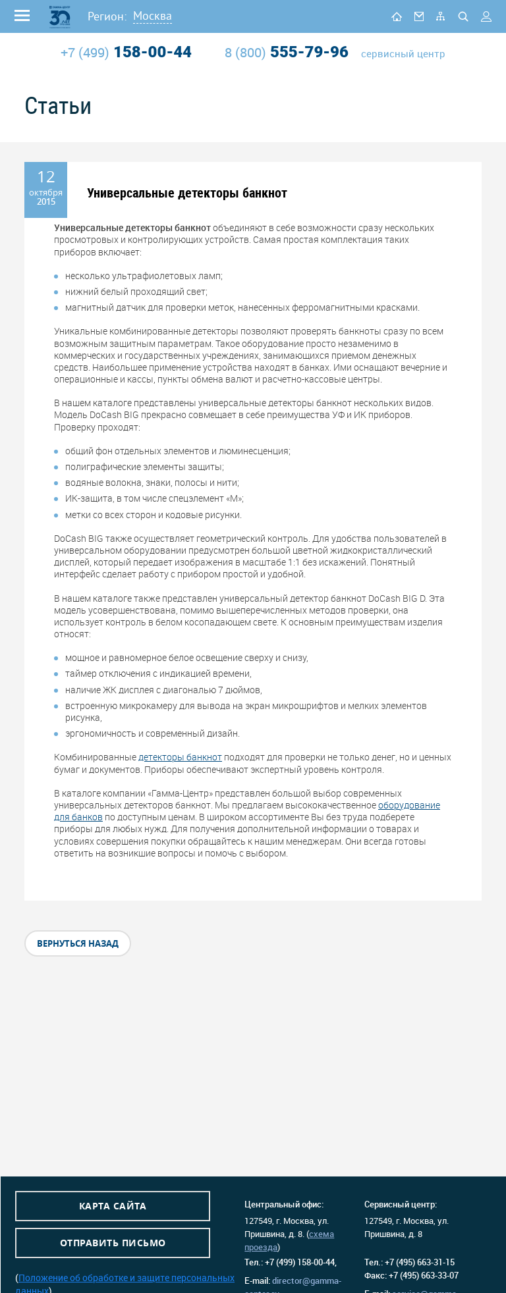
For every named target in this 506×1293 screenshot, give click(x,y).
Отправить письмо (113, 1242)
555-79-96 (287, 52)
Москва (152, 15)
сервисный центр (403, 54)
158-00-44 (126, 52)
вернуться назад (78, 943)
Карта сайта (113, 1206)
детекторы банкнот (180, 757)
